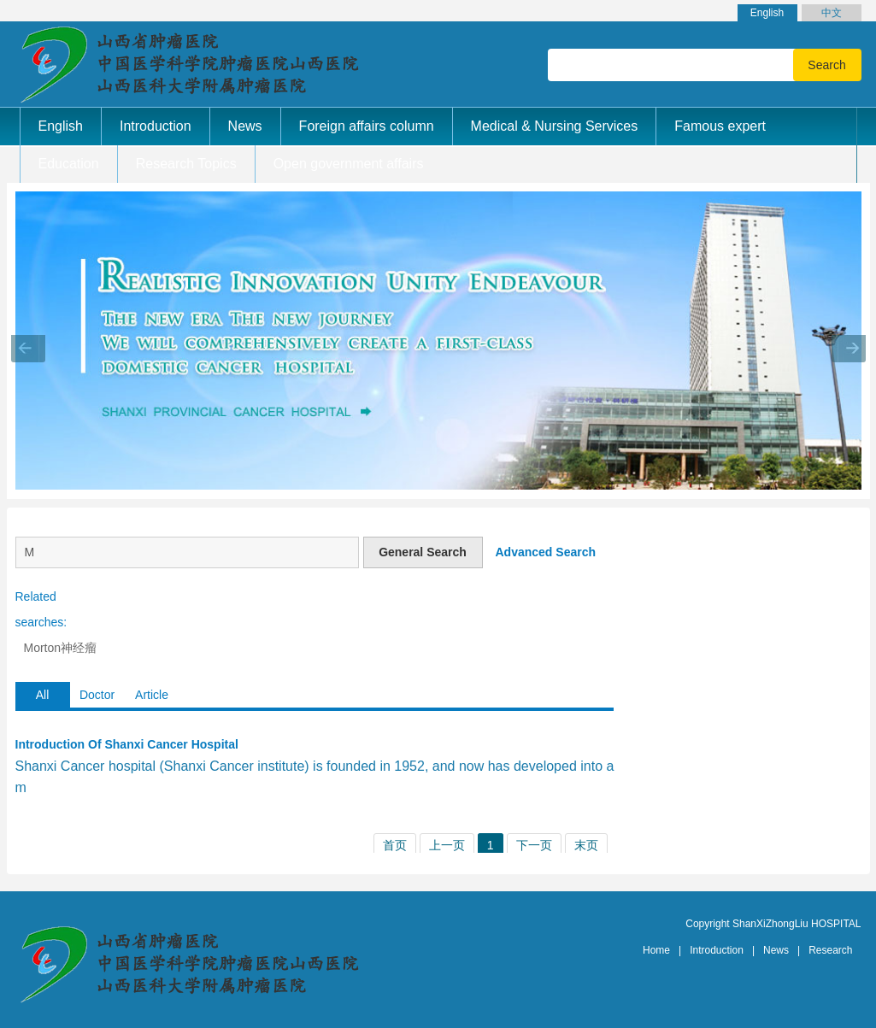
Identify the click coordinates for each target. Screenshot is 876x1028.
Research (830, 950)
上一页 (447, 845)
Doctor (97, 695)
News (776, 950)
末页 (586, 845)
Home (656, 950)
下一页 (534, 845)
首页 (395, 845)
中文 (831, 13)
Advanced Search (546, 552)
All (43, 695)
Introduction (717, 950)
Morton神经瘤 (60, 648)
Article (151, 695)
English (767, 13)
